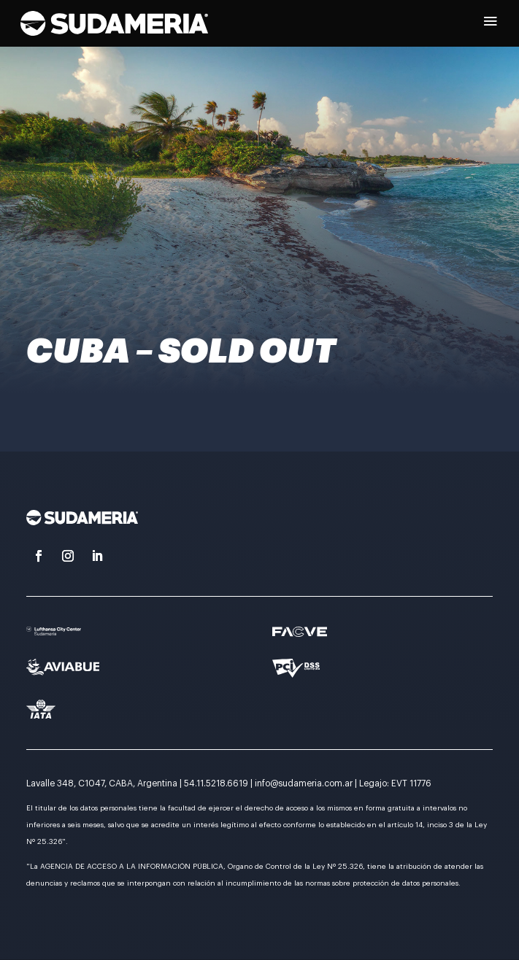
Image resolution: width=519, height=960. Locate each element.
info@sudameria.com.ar (304, 783)
